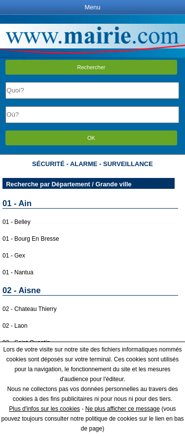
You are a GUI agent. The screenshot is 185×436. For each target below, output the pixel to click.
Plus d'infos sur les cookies (44, 408)
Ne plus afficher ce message (122, 408)
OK (91, 138)
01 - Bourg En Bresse (30, 238)
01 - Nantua (18, 272)
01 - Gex (13, 255)
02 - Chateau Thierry (29, 308)
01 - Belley (16, 221)
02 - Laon (15, 325)
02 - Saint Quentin (26, 342)
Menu (92, 7)
